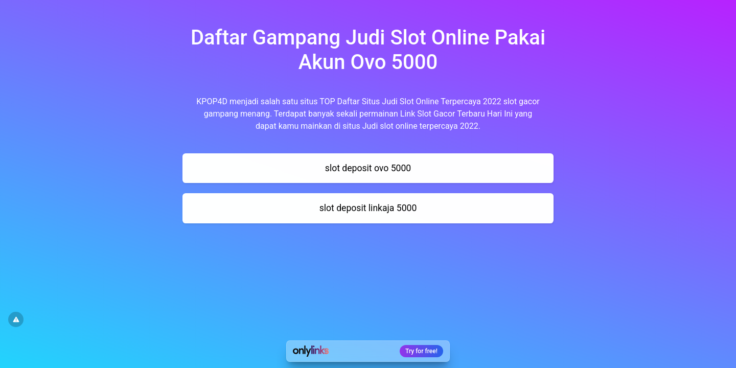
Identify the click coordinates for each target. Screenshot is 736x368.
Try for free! (421, 351)
